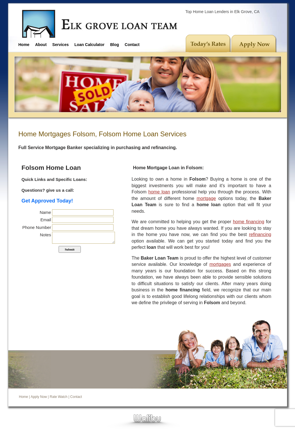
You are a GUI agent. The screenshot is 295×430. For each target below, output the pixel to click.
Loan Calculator (89, 44)
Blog (114, 44)
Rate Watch (58, 397)
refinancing (260, 234)
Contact (132, 44)
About (40, 44)
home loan (159, 191)
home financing (248, 221)
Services (60, 44)
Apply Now (39, 397)
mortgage (206, 198)
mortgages (220, 264)
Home (24, 44)
